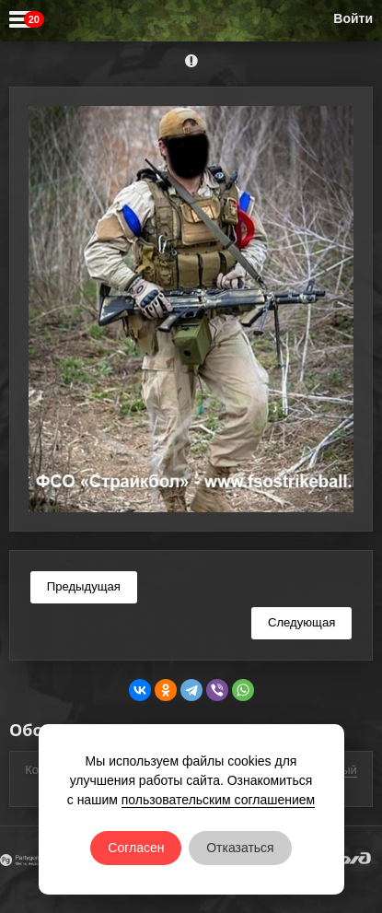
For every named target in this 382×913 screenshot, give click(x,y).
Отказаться (240, 847)
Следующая (301, 622)
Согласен (136, 847)
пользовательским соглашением (219, 799)
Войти (353, 18)
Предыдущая (84, 586)
